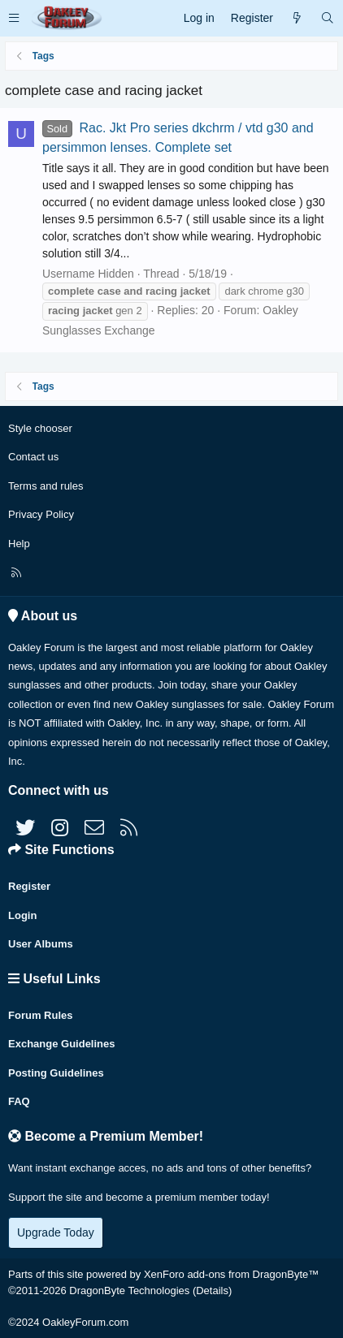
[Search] (327, 18)
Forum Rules (40, 1015)
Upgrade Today (55, 1232)
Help (19, 543)
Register (29, 886)
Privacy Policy (41, 514)
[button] (14, 18)
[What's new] (296, 18)
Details (212, 1290)
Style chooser (40, 428)
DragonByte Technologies (129, 1290)
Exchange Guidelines (61, 1044)
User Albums (40, 944)
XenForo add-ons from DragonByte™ (231, 1274)
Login (22, 915)
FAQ (19, 1101)
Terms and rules (45, 486)
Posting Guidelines (56, 1073)
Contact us (33, 457)
